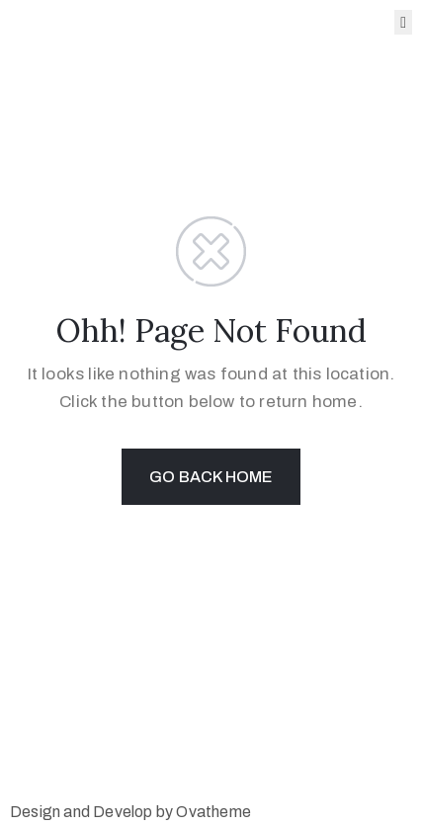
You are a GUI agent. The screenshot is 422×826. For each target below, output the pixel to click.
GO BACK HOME (210, 476)
